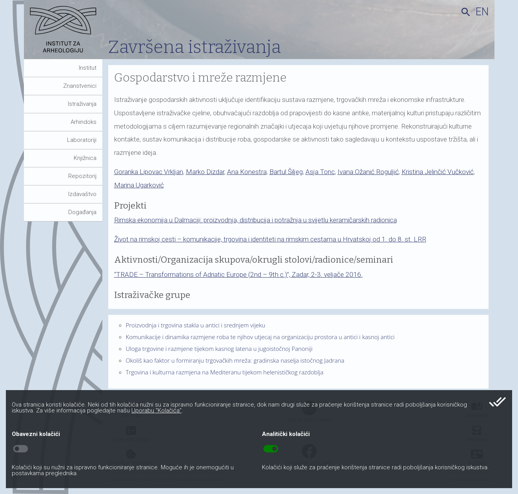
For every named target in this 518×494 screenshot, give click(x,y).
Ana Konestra (247, 172)
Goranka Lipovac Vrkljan (148, 172)
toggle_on (271, 449)
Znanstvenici (79, 85)
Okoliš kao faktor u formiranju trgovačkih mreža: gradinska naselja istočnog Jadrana (235, 360)
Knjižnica (85, 158)
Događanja (82, 212)
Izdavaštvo (82, 194)
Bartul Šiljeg (286, 172)
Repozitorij (82, 176)
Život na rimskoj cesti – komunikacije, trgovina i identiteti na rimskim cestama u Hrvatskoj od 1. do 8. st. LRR (270, 239)
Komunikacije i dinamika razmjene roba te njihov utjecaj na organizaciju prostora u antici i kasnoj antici (260, 337)
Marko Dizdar (205, 172)
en (482, 11)
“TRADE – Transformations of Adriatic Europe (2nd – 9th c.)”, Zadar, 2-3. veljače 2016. (238, 274)
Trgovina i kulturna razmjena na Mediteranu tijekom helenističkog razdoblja (225, 372)
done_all (497, 402)
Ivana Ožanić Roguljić (368, 172)
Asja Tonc (320, 172)
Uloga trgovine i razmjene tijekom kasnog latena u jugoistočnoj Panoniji (219, 348)
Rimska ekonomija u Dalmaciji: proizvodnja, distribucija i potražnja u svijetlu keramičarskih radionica (255, 220)
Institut (87, 67)
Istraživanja (82, 103)
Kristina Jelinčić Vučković (438, 172)
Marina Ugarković (139, 185)
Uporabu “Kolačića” (156, 410)
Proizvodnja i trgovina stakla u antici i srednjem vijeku (195, 325)
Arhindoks (83, 121)
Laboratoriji (81, 139)
